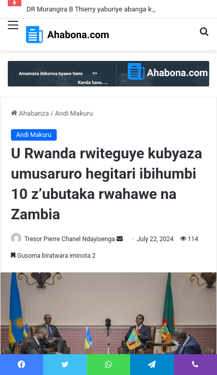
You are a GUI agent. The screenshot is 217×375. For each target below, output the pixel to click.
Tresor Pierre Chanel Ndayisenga (69, 239)
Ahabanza (30, 113)
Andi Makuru (74, 113)
